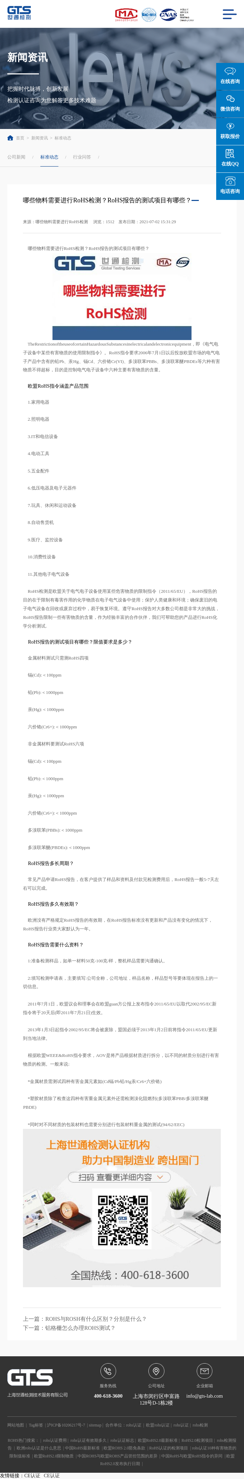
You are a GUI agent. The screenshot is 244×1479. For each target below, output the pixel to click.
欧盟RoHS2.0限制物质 (54, 1456)
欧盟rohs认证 (158, 1425)
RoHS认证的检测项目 (168, 1448)
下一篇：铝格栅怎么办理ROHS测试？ (69, 1328)
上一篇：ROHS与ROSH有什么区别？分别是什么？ (85, 1319)
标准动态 (63, 138)
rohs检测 (200, 1425)
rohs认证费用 (55, 1440)
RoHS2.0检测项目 (197, 1440)
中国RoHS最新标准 (82, 1448)
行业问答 (82, 157)
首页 (15, 138)
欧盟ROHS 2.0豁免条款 (124, 1448)
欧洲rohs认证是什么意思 (39, 1448)
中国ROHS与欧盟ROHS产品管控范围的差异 (117, 1456)
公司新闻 (16, 157)
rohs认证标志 (122, 1440)
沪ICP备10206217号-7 (66, 1425)
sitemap (95, 1425)
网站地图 (15, 1425)
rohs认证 (133, 1425)
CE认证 (32, 1475)
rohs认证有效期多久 (89, 1440)
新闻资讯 (39, 138)
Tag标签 (36, 1425)
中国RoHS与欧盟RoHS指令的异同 (191, 1456)
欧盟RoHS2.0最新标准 (158, 1440)
